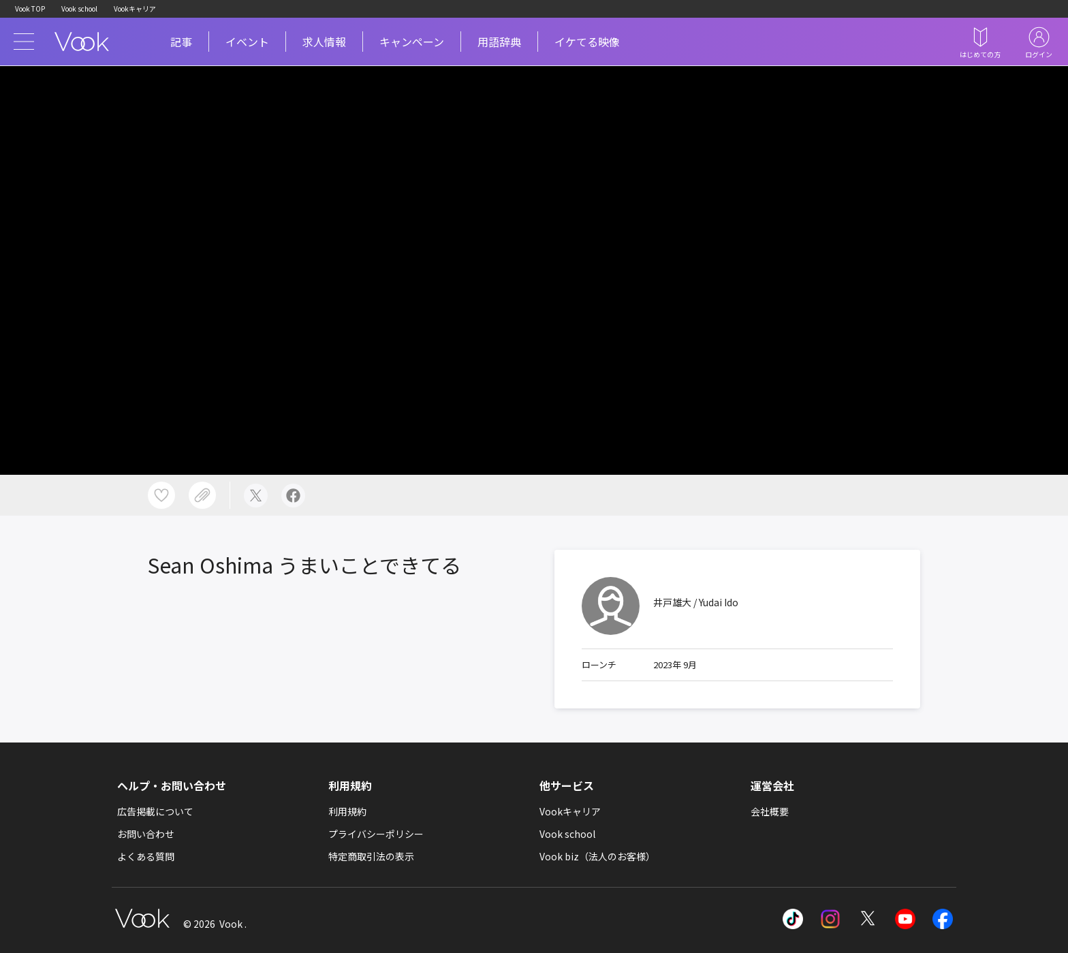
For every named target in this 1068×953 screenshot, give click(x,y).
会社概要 (770, 811)
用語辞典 (499, 41)
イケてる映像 (587, 41)
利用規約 (347, 811)
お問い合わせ (145, 834)
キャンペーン (411, 41)
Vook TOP (30, 8)
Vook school (79, 8)
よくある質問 (145, 856)
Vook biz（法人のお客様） (597, 856)
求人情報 (324, 41)
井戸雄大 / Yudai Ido (695, 602)
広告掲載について (155, 811)
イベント (247, 41)
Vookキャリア (135, 8)
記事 (181, 41)
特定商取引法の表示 (371, 856)
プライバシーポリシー (376, 834)
